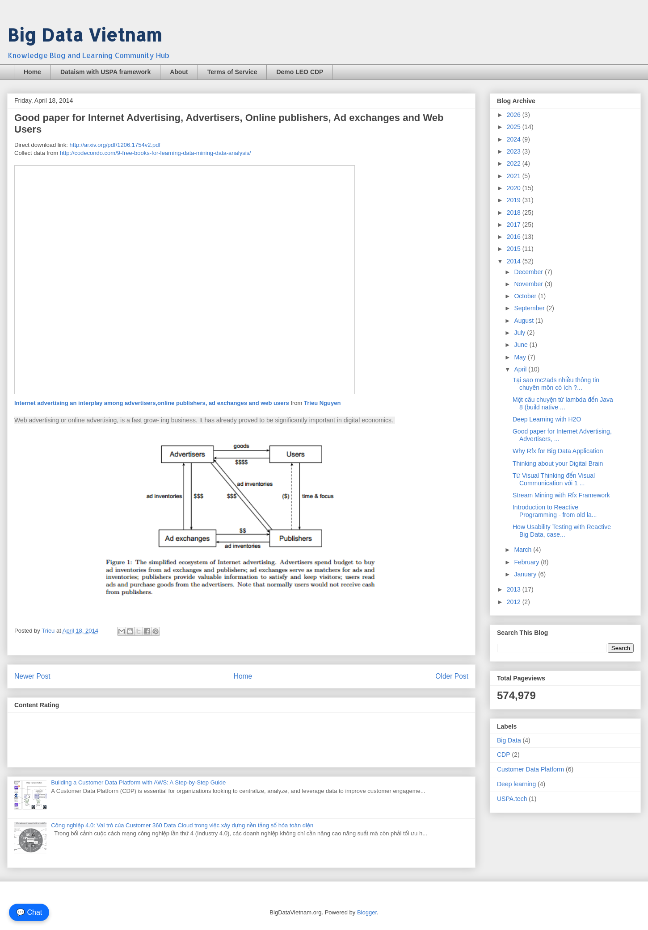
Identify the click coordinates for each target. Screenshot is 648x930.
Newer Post (32, 676)
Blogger (367, 912)
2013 (514, 589)
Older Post (451, 676)
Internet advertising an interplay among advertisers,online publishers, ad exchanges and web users (151, 403)
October (526, 296)
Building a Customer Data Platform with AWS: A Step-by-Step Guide (138, 782)
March (523, 549)
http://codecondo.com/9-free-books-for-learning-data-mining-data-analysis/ (155, 153)
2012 (514, 601)
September (530, 308)
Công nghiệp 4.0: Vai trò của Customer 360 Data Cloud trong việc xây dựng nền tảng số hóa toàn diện (182, 825)
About (179, 71)
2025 (514, 126)
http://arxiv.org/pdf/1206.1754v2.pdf (115, 145)
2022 (514, 163)
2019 (514, 200)
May (520, 357)
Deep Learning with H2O (547, 419)
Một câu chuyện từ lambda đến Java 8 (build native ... (563, 403)
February (527, 562)
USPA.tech (512, 798)
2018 (514, 212)
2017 (514, 224)
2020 (514, 188)
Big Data (509, 740)
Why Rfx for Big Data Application (558, 451)
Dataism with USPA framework (105, 71)
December (529, 271)
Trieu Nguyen (322, 403)
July (520, 332)
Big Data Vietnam (84, 34)
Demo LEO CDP (299, 71)
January (526, 574)
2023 (514, 151)
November (529, 284)
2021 (514, 175)
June (521, 344)
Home (32, 71)
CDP (503, 754)
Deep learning (516, 784)
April (521, 369)
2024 (514, 139)
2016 (514, 236)
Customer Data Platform (530, 769)
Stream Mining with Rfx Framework (561, 495)
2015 (514, 248)
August (524, 320)
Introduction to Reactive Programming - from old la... (555, 511)
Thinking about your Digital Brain (558, 463)
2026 (514, 114)
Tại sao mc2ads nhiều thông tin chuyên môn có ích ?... (556, 383)
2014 (514, 261)
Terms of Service (232, 71)
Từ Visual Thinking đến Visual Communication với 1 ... (554, 479)
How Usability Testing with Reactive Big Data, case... (562, 530)
